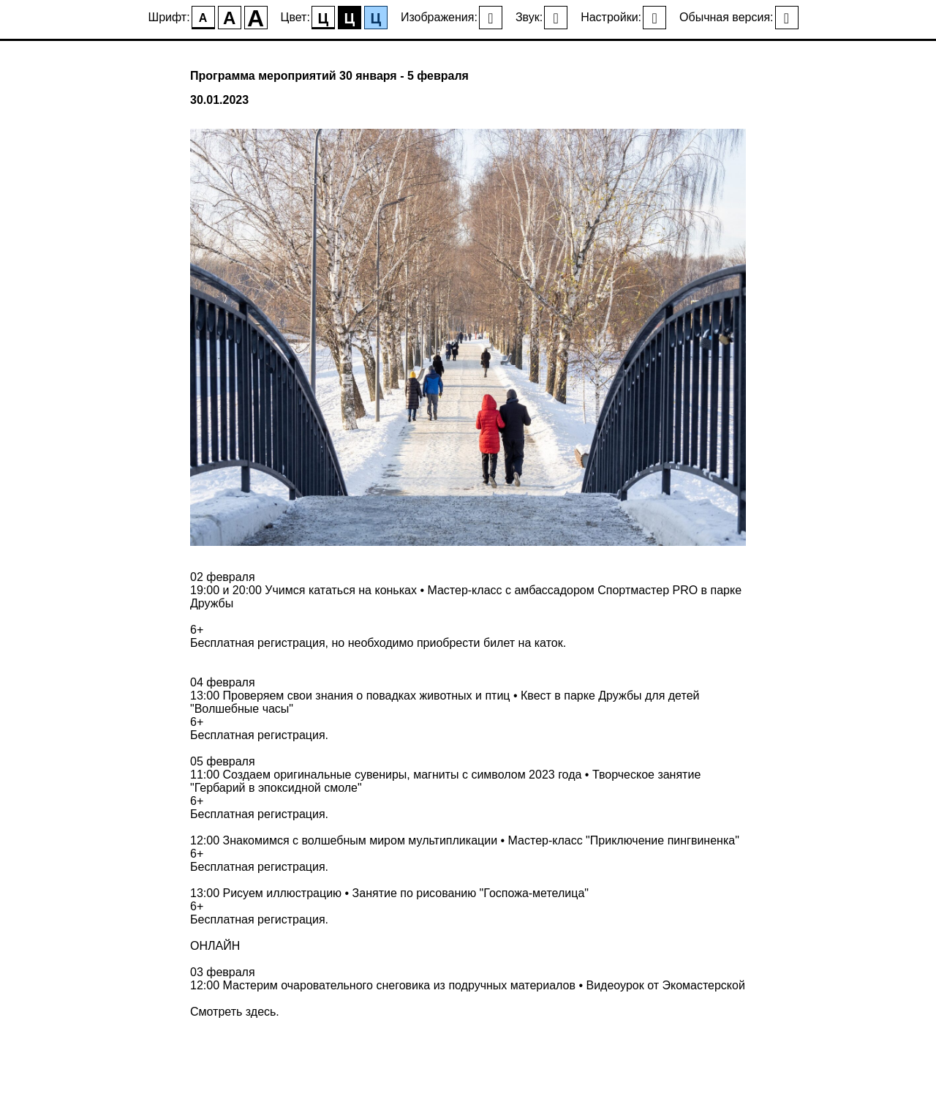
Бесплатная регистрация (257, 643)
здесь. (262, 1011)
